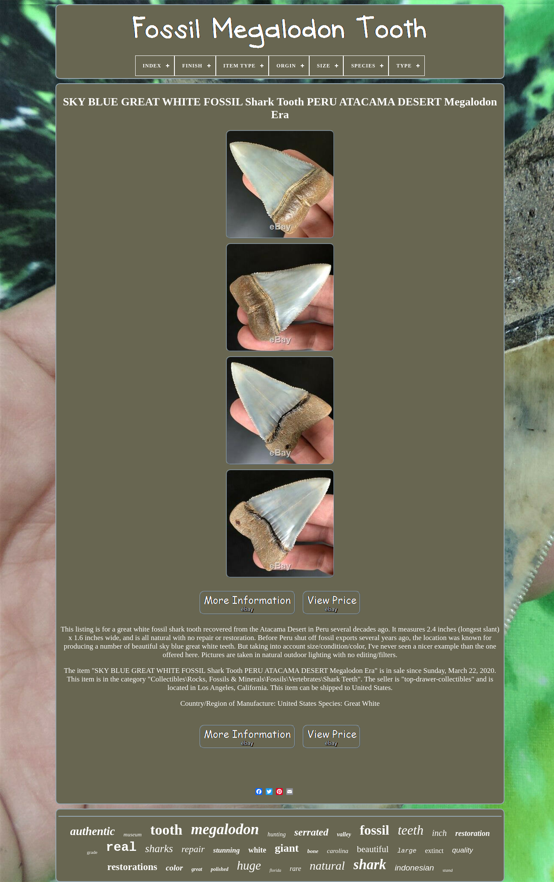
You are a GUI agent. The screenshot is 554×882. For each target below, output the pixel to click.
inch (439, 833)
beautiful (373, 849)
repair (193, 849)
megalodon (225, 829)
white (257, 850)
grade (92, 852)
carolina (337, 850)
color (174, 867)
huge (249, 865)
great (196, 869)
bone (313, 851)
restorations (132, 867)
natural (327, 865)
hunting (276, 834)
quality (462, 850)
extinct (434, 850)
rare (295, 868)
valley (344, 834)
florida (275, 870)
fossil (374, 830)
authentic (92, 831)
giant (287, 848)
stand (448, 870)
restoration (472, 833)
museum (133, 834)
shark (370, 864)
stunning (226, 850)
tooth (166, 830)
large (406, 851)
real (121, 847)
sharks (159, 848)
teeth (410, 830)
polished (219, 869)
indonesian (414, 867)
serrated (311, 832)
